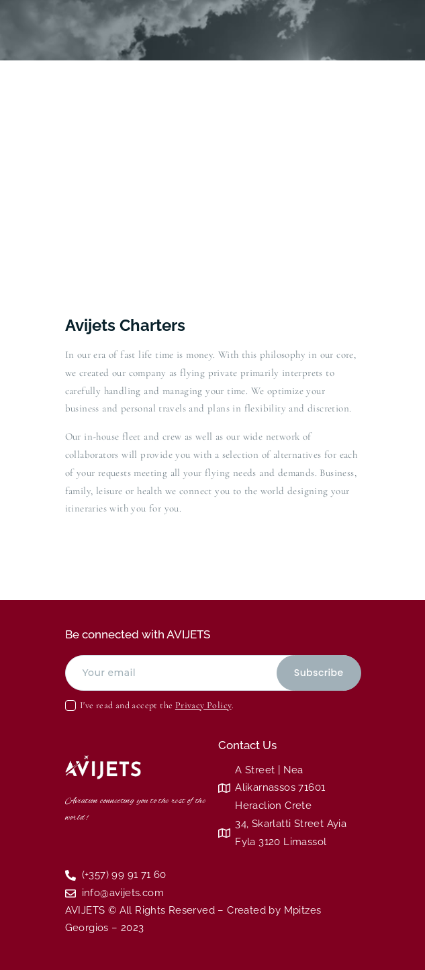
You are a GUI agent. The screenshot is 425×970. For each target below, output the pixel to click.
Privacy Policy (203, 705)
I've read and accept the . (157, 705)
